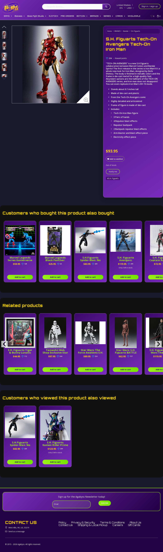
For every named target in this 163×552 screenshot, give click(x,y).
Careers (118, 525)
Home (109, 31)
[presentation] (4, 344)
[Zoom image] (86, 100)
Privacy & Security (83, 522)
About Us (135, 522)
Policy (62, 522)
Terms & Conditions (112, 522)
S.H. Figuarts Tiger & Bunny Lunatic (20, 351)
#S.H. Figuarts (113, 178)
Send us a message (16, 531)
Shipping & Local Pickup (92, 525)
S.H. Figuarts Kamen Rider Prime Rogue (55, 445)
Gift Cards (134, 525)
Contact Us (66, 525)
